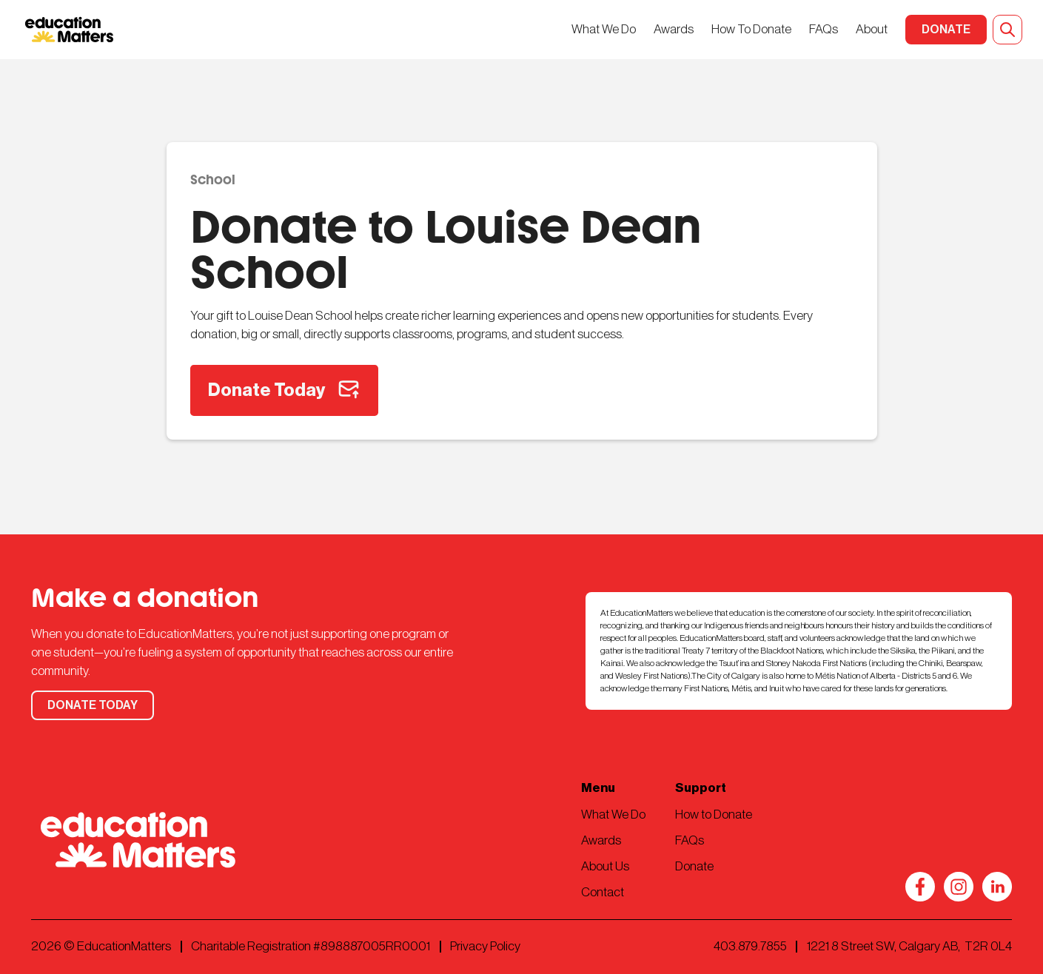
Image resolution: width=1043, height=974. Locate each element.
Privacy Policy (485, 946)
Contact (602, 892)
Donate (694, 866)
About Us (605, 866)
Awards (674, 29)
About (872, 29)
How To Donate (751, 29)
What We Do (603, 29)
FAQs (823, 29)
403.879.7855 (750, 946)
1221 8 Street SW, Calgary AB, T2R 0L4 (909, 946)
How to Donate (713, 814)
